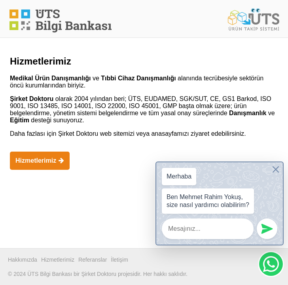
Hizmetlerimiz (39, 160)
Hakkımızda (22, 259)
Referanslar (92, 259)
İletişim (119, 259)
